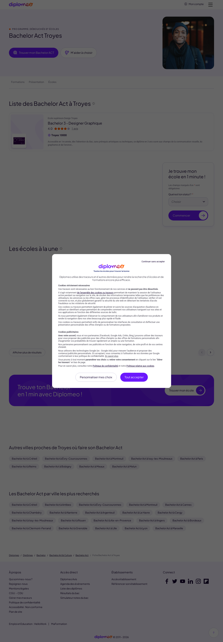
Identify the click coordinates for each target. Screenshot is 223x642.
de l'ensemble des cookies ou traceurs (95, 292)
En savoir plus (111, 356)
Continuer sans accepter (153, 261)
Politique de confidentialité (105, 366)
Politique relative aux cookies (140, 366)
